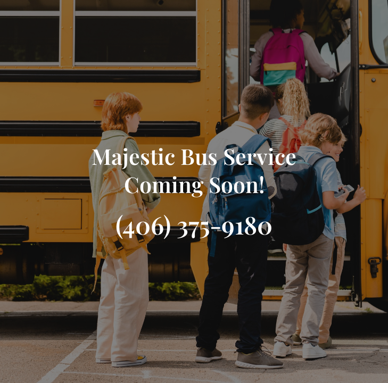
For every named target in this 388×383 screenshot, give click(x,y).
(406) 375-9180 (194, 224)
